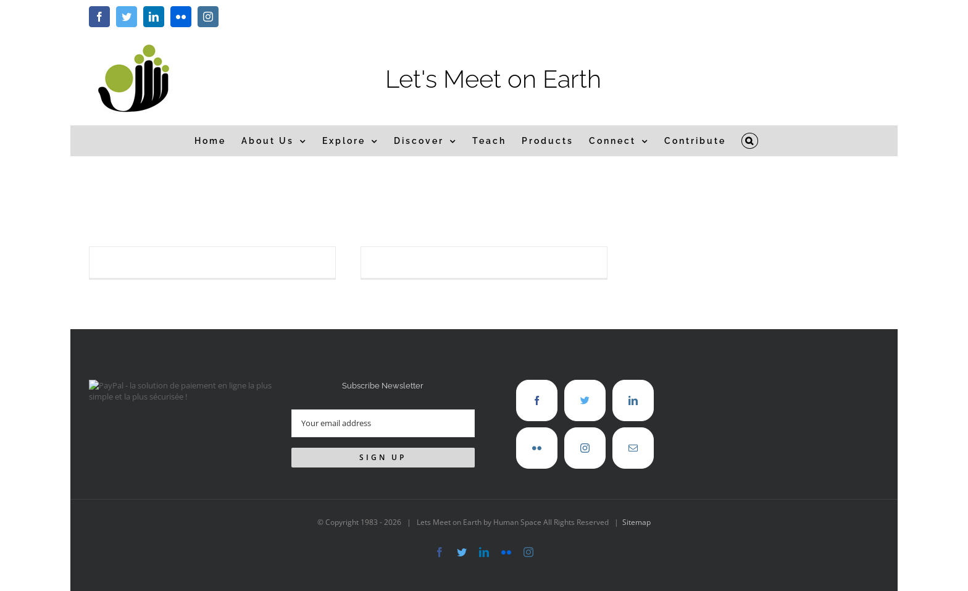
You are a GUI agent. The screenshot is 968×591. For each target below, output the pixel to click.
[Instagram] (585, 448)
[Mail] (633, 448)
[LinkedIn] (633, 400)
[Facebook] (536, 400)
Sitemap (636, 522)
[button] (750, 140)
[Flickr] (536, 448)
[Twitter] (585, 400)
